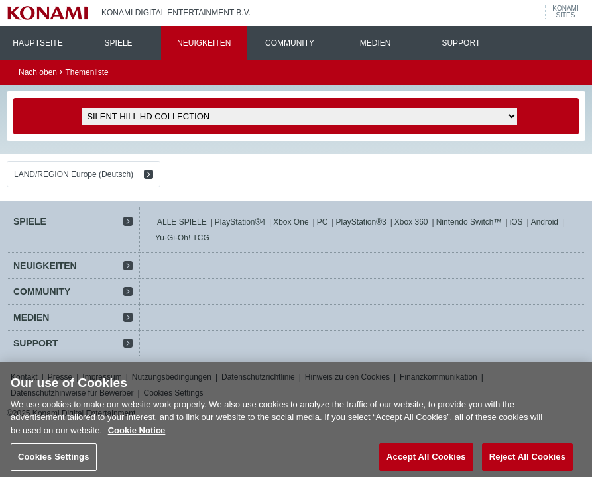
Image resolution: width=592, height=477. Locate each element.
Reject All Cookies (527, 462)
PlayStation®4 (240, 222)
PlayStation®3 (360, 222)
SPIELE (119, 43)
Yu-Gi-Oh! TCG (182, 237)
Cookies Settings (53, 462)
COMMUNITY (289, 43)
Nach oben (38, 72)
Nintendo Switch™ (469, 222)
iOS (516, 222)
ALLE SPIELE (182, 222)
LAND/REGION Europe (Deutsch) (73, 174)
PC (322, 222)
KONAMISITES (565, 12)
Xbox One (290, 222)
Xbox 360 (411, 222)
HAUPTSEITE (37, 43)
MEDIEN (375, 43)
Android (544, 222)
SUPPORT (461, 43)
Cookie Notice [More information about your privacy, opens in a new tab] (137, 435)
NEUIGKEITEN (204, 43)
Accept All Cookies (426, 462)
